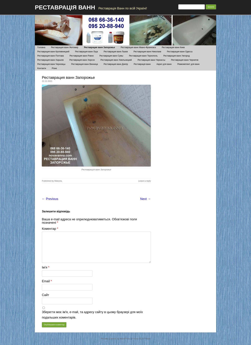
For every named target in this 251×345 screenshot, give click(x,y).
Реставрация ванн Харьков (50, 60)
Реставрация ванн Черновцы (51, 64)
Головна (41, 47)
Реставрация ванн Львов (116, 51)
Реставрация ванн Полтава (50, 56)
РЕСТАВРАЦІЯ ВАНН (65, 7)
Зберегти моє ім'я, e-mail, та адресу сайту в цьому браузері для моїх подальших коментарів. (92, 314)
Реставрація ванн (142, 64)
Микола (58, 181)
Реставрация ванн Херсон (82, 60)
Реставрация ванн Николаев (147, 51)
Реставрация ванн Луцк (86, 51)
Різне (54, 68)
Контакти (41, 68)
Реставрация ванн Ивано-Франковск (138, 47)
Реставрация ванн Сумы (111, 56)
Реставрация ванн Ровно (82, 56)
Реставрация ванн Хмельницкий (116, 60)
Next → (145, 199)
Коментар (50, 228)
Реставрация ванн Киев (173, 47)
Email (47, 281)
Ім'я (45, 267)
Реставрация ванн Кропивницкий (53, 51)
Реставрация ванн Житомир (64, 47)
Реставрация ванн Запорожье (99, 47)
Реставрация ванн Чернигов (184, 60)
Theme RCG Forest (141, 339)
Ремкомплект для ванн (188, 64)
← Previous (50, 199)
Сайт (45, 295)
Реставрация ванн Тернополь (143, 56)
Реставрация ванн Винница (84, 64)
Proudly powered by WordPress (115, 339)
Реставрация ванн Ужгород (176, 56)
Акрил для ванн (164, 64)
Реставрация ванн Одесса (179, 51)
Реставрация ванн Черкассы (151, 60)
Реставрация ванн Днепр (116, 64)
